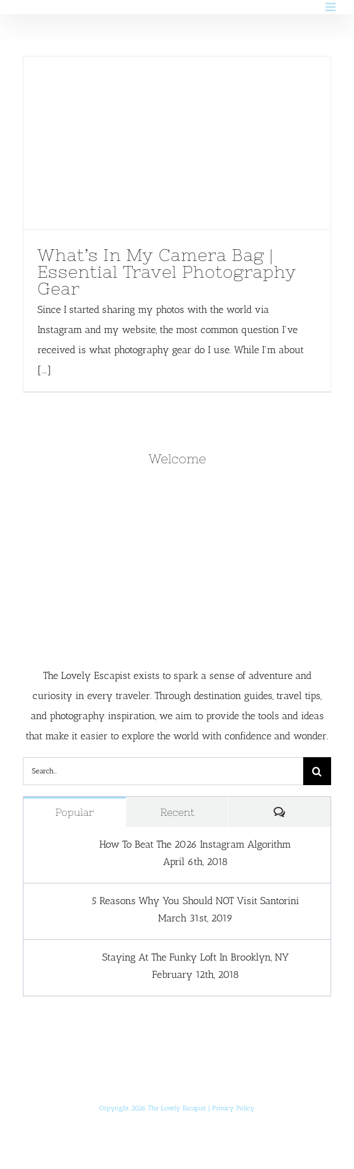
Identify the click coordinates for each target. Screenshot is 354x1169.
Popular (74, 812)
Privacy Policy (233, 1108)
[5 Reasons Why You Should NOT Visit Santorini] (46, 905)
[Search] (317, 771)
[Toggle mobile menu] (331, 7)
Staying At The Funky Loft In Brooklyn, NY (195, 957)
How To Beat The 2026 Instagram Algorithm (195, 844)
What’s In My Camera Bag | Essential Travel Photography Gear (166, 271)
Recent (177, 812)
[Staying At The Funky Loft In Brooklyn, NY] (46, 961)
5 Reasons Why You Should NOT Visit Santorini (195, 901)
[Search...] (163, 771)
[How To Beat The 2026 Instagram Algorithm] (46, 848)
